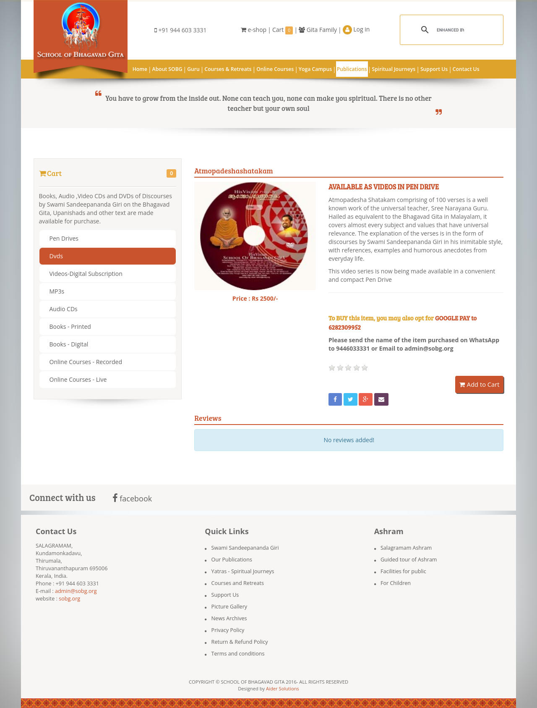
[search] (450, 30)
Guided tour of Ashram (409, 559)
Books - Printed (70, 326)
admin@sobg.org (76, 591)
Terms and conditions (238, 653)
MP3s (57, 291)
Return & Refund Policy (239, 641)
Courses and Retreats (237, 583)
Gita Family (318, 30)
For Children (396, 583)
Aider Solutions (282, 688)
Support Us (225, 594)
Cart (282, 30)
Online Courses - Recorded (86, 362)
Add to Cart (479, 384)
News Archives (229, 618)
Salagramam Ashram (406, 547)
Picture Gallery (229, 606)
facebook (132, 498)
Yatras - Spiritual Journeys (242, 571)
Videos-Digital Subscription (86, 274)
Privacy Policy (228, 630)
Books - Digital (69, 344)
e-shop (253, 30)
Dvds (56, 256)
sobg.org (69, 598)
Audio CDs (64, 309)
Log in (356, 29)
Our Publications (231, 559)
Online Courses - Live (78, 379)
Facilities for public (403, 571)
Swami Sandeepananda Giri (245, 547)
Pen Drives (64, 238)
